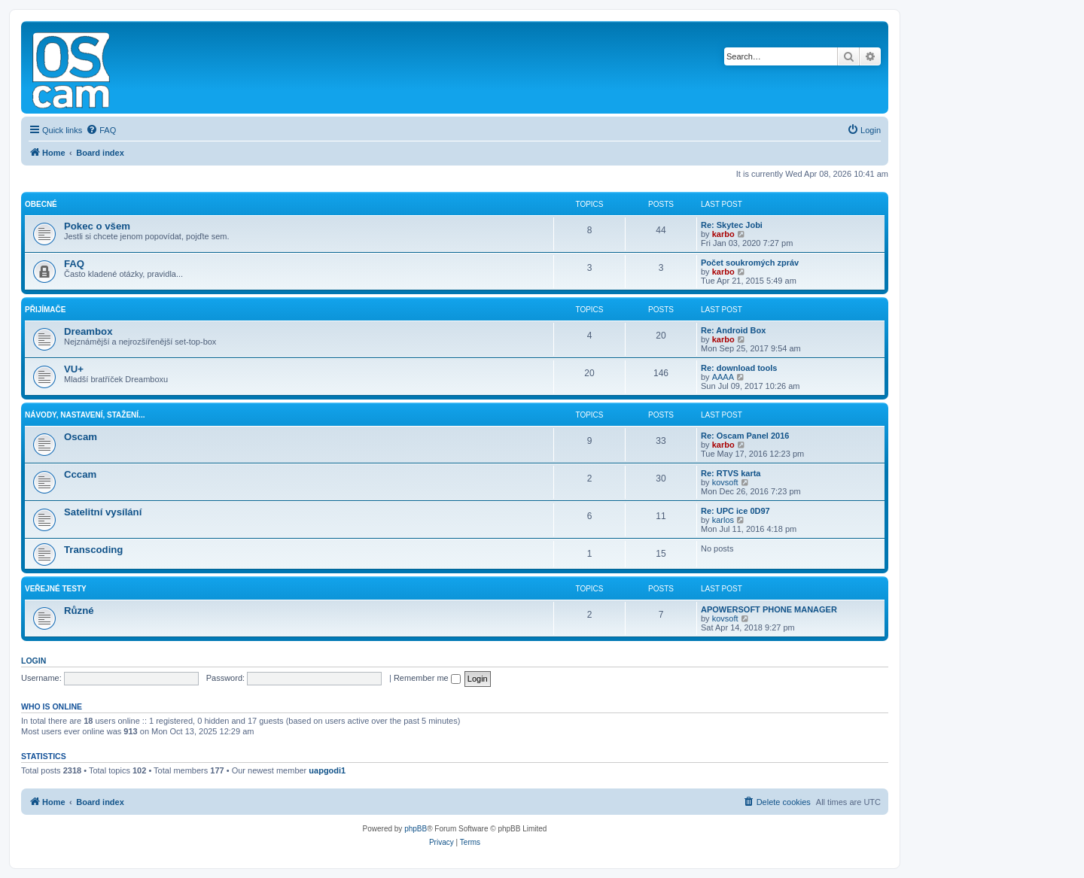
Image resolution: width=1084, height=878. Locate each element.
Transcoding (93, 549)
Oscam (80, 436)
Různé (79, 610)
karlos (723, 519)
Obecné (41, 204)
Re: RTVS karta (730, 473)
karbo (723, 233)
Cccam (80, 474)
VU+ (74, 369)
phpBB (415, 829)
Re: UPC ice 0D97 (735, 510)
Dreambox (88, 331)
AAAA (723, 376)
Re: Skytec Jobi (732, 224)
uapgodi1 (327, 770)
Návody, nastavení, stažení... (85, 415)
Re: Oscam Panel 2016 (745, 435)
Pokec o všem (97, 226)
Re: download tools (739, 367)
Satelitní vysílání (103, 512)
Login (33, 660)
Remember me (427, 677)
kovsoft (725, 482)
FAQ (74, 263)
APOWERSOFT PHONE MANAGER (769, 609)
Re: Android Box (733, 330)
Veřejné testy (56, 589)
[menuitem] (101, 130)
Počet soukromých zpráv (750, 262)
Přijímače (45, 309)
